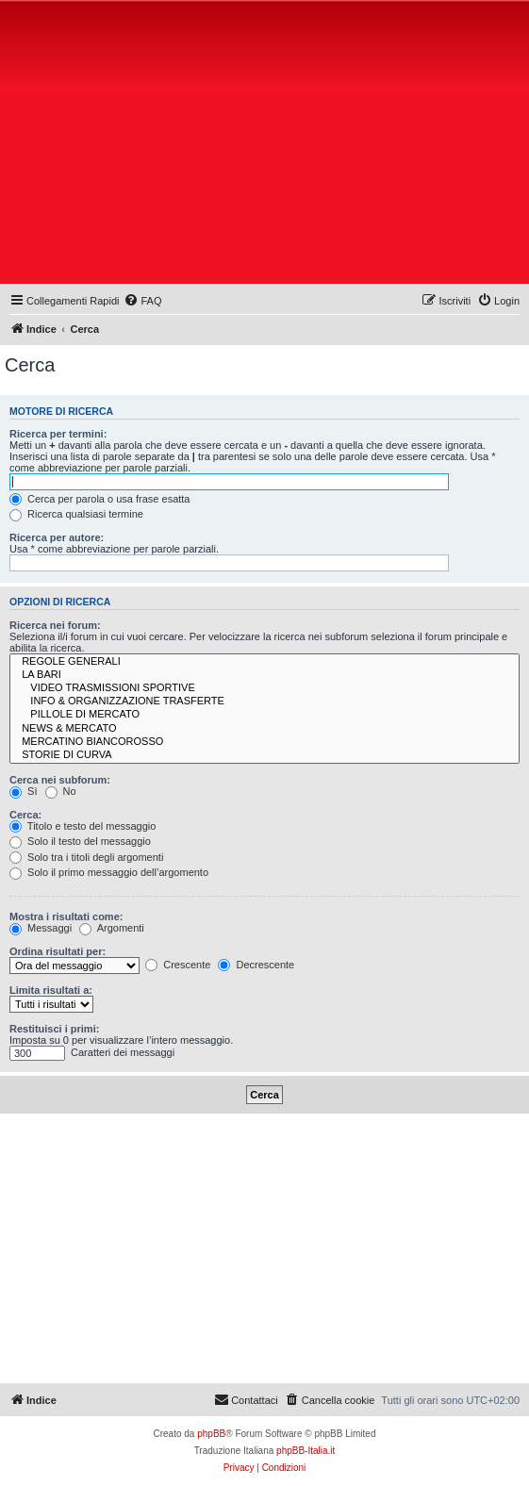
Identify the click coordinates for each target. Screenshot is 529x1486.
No (60, 791)
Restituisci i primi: (54, 1028)
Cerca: (25, 814)
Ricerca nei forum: (55, 625)
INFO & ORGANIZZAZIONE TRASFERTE (264, 701)
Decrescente (256, 964)
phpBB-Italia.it (305, 1450)
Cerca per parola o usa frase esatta (99, 498)
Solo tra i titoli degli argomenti (86, 857)
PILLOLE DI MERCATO (264, 714)
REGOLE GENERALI (264, 662)
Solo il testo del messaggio (80, 841)
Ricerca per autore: (56, 537)
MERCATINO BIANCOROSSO (264, 742)
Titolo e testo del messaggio (82, 826)
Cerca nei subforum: (59, 779)
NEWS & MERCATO (264, 728)
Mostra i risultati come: (66, 916)
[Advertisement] (267, 146)
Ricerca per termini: (58, 433)
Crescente (177, 964)
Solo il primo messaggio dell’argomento (108, 872)
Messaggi (40, 927)
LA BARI (264, 675)
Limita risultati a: (50, 990)
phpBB (211, 1433)
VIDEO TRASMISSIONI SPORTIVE (264, 688)
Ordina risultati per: (57, 951)
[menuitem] (142, 300)
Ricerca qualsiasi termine (76, 514)
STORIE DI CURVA (264, 755)
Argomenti (111, 927)
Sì (23, 791)
